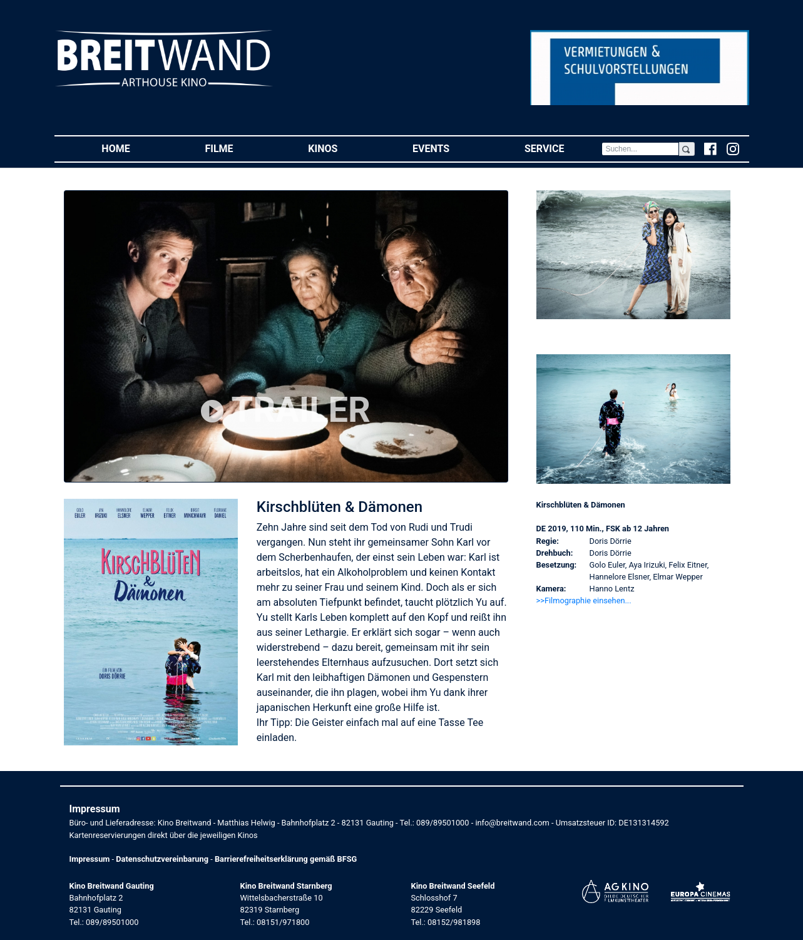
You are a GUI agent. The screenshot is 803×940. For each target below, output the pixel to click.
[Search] (640, 149)
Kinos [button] (341, 148)
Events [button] (449, 148)
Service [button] (562, 148)
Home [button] (134, 148)
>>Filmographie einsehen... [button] (584, 600)
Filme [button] (237, 148)
